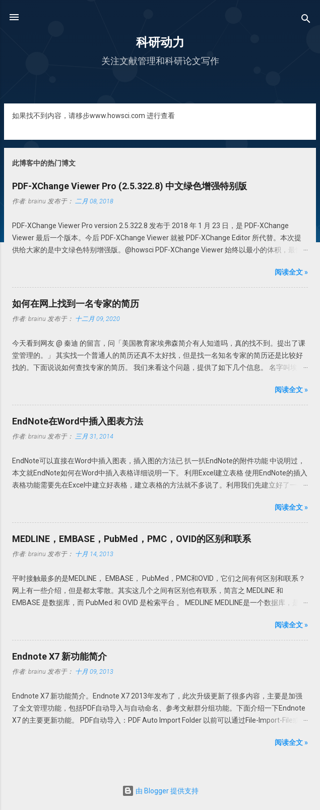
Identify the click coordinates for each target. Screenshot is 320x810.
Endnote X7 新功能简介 (59, 656)
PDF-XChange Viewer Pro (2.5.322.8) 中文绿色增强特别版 (129, 186)
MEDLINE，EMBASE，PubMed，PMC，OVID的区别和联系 (131, 538)
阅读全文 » (291, 272)
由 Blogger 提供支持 (160, 791)
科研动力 (160, 42)
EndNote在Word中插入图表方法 (77, 421)
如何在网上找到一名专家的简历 (75, 303)
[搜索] (306, 20)
